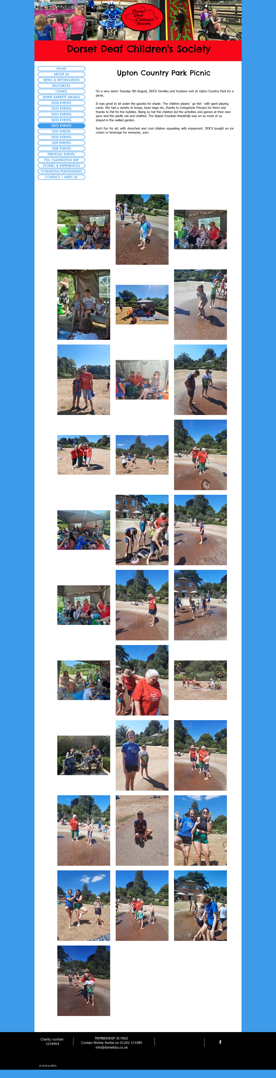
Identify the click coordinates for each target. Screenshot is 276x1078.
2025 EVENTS (61, 108)
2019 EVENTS (61, 143)
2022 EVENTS (61, 126)
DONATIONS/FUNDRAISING (61, 171)
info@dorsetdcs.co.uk (112, 1047)
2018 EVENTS (61, 148)
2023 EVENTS (61, 120)
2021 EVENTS (61, 131)
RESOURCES (61, 86)
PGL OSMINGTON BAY (61, 160)
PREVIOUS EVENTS (61, 154)
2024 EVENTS (61, 114)
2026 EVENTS (61, 103)
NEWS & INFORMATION (61, 80)
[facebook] (220, 1042)
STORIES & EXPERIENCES (61, 166)
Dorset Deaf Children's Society (138, 49)
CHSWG (61, 91)
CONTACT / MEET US (61, 177)
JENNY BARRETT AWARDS (61, 97)
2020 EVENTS (61, 137)
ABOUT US (61, 74)
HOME (61, 68)
